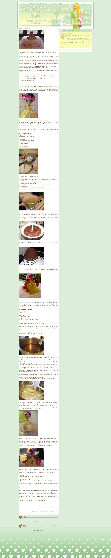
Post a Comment (53, 525)
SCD (43, 513)
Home (84, 3)
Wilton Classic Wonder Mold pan (48, 85)
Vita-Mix (61, 3)
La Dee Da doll (23, 86)
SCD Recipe (55, 514)
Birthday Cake (32, 513)
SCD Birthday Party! (25, 28)
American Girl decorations (27, 66)
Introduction (23, 3)
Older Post (55, 556)
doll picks (43, 89)
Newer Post (22, 556)
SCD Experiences (53, 3)
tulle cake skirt (40, 271)
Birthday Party (38, 513)
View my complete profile (65, 45)
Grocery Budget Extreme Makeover (38, 3)
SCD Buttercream (48, 513)
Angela (69, 33)
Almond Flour (26, 513)
